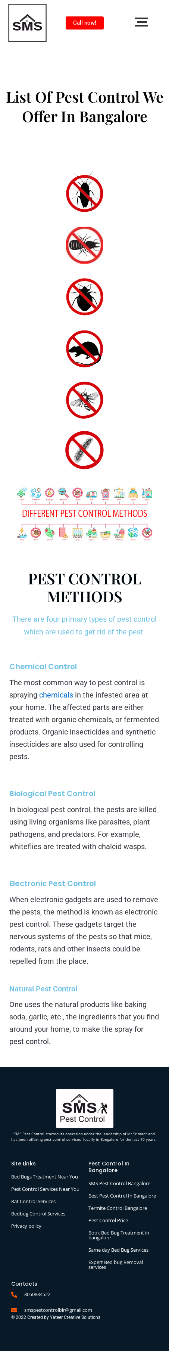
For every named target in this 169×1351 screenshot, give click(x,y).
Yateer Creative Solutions (75, 1317)
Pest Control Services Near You (45, 1189)
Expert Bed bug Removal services (115, 1264)
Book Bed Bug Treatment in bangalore (118, 1235)
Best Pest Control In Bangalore (122, 1195)
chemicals (56, 694)
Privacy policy (26, 1226)
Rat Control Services (33, 1201)
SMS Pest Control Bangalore (119, 1183)
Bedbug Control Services (38, 1213)
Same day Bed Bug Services (118, 1249)
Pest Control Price (108, 1220)
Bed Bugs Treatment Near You (44, 1176)
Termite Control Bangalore (117, 1208)
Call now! (84, 22)
